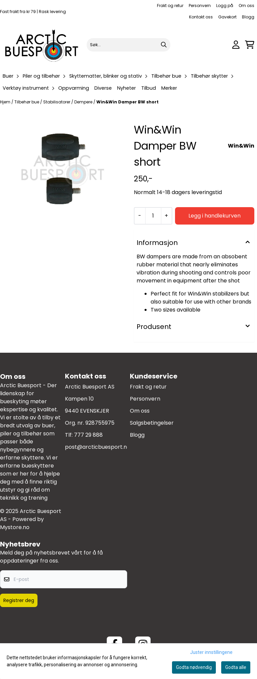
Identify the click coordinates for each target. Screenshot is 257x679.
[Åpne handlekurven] (249, 45)
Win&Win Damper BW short (127, 102)
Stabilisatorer (57, 102)
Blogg (248, 17)
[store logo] (42, 45)
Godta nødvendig (194, 667)
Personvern (200, 5)
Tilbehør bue (27, 102)
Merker (169, 88)
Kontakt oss (201, 17)
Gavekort (227, 17)
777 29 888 (88, 435)
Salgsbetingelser (152, 423)
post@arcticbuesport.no (97, 447)
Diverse (103, 88)
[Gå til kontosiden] (236, 45)
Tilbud (148, 88)
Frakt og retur (170, 5)
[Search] (163, 45)
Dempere (83, 102)
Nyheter (126, 88)
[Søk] (129, 45)
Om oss (246, 5)
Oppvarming (73, 88)
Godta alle (235, 667)
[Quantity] (153, 216)
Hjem (5, 102)
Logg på (224, 5)
